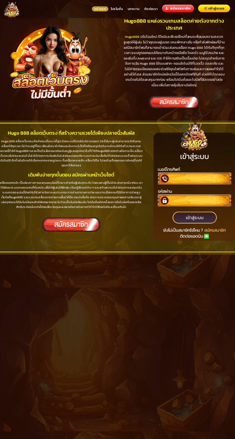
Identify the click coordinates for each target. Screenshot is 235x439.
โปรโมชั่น (117, 8)
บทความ (133, 8)
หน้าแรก (100, 8)
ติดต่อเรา (151, 8)
